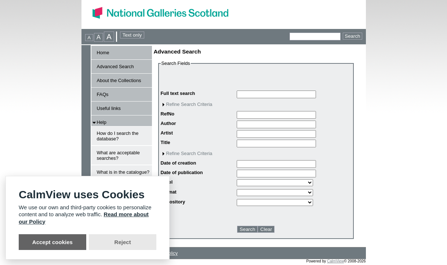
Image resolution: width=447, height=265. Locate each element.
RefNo (168, 114)
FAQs (103, 94)
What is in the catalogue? (123, 172)
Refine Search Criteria (189, 104)
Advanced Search (115, 66)
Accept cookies (52, 242)
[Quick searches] (315, 36)
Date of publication (182, 172)
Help (101, 122)
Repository (173, 202)
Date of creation (178, 163)
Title (165, 142)
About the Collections (119, 80)
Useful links (109, 108)
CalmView (335, 261)
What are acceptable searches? (118, 155)
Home (103, 52)
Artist (167, 133)
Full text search (178, 93)
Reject (123, 242)
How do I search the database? (118, 135)
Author (168, 123)
